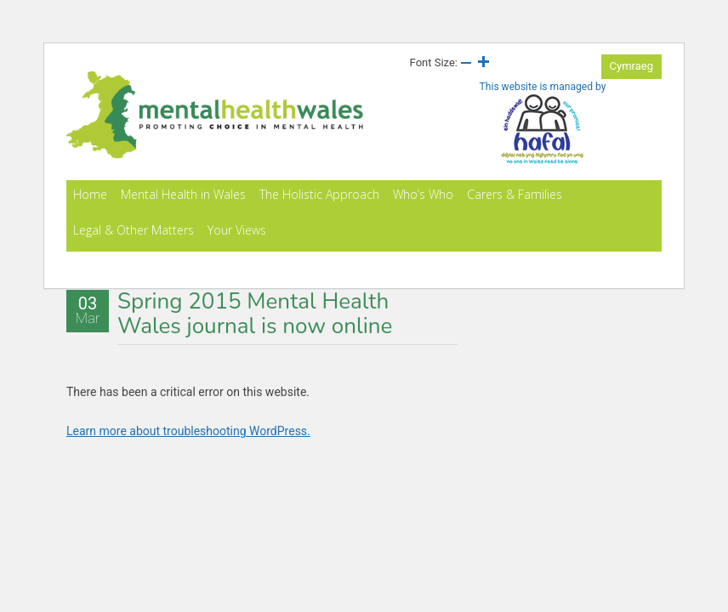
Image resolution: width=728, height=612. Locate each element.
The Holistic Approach (319, 194)
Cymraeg (631, 66)
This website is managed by (543, 123)
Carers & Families (514, 194)
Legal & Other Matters (133, 230)
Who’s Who (423, 194)
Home (90, 194)
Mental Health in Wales (183, 194)
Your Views (237, 230)
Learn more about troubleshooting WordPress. (188, 431)
